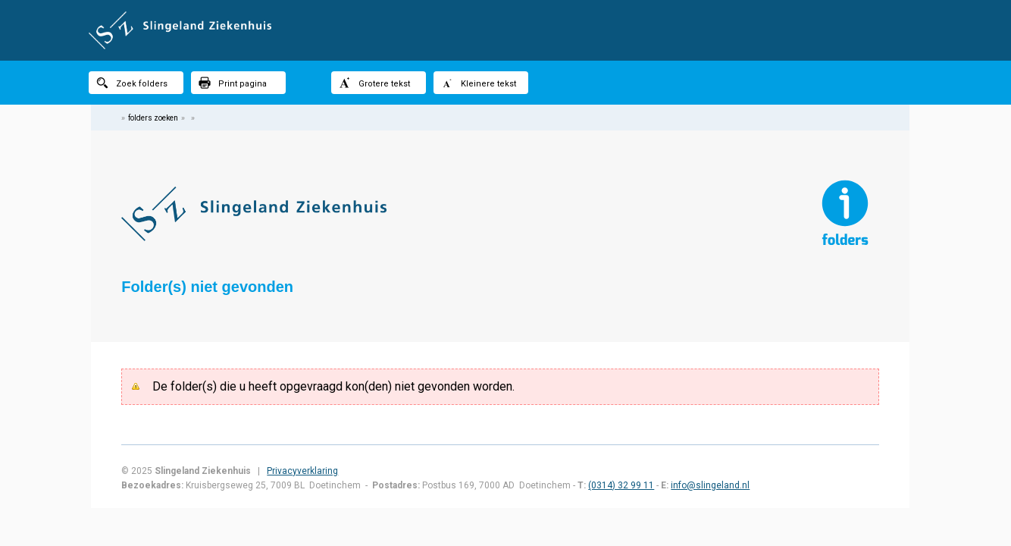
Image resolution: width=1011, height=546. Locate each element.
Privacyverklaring (302, 471)
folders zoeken (153, 118)
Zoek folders (131, 83)
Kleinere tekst (478, 83)
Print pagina (233, 83)
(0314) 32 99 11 (621, 485)
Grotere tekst (374, 83)
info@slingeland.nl (710, 485)
